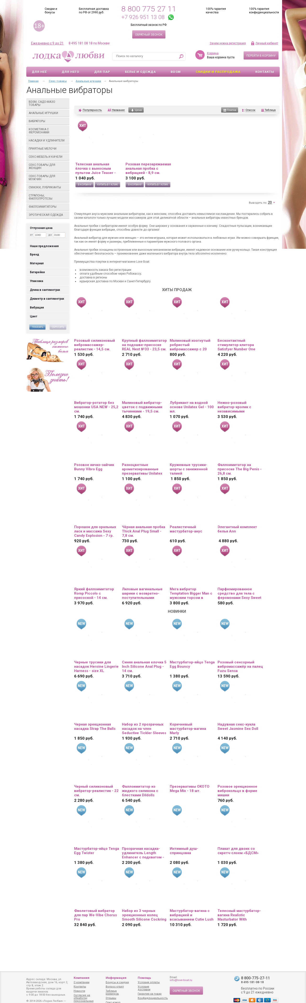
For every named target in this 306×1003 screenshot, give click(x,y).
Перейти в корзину (261, 55)
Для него (70, 72)
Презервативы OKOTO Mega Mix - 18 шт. (189, 788)
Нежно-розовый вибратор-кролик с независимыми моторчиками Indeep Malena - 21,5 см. (236, 407)
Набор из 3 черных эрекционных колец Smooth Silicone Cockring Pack (144, 915)
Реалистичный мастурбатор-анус (186, 529)
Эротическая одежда (48, 215)
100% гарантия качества (216, 10)
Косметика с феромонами (48, 131)
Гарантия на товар (150, 993)
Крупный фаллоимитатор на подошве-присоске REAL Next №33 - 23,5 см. (144, 344)
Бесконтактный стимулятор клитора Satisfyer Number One (236, 344)
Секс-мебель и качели (48, 156)
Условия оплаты (149, 982)
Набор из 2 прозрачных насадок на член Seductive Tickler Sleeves (144, 728)
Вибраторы (48, 121)
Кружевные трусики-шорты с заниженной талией (189, 469)
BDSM (176, 72)
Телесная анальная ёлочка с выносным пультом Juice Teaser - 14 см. (95, 168)
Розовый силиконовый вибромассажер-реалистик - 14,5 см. (94, 344)
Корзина (213, 53)
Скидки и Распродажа (218, 72)
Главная (33, 81)
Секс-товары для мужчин (48, 177)
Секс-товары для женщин (48, 166)
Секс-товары (58, 81)
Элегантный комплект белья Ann (237, 529)
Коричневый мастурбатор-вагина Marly (188, 728)
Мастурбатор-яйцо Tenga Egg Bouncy (192, 664)
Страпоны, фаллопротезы (48, 197)
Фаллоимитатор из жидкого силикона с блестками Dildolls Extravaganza (140, 790)
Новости (79, 990)
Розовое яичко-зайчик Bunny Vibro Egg (94, 467)
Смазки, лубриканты (48, 187)
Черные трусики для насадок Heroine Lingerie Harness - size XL (96, 666)
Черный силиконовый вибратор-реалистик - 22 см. (96, 790)
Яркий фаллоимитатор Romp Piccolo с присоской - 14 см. (94, 593)
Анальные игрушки (48, 113)
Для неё (39, 72)
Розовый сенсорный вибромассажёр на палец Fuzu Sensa (240, 666)
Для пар (102, 72)
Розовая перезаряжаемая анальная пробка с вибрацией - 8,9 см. (148, 168)
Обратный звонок (149, 34)
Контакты (264, 72)
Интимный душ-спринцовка (184, 850)
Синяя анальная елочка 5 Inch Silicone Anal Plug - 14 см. (144, 666)
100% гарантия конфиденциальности (264, 10)
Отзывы (111, 998)
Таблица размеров (112, 992)
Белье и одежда (140, 72)
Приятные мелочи (48, 148)
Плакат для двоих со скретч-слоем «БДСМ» (238, 850)
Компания (81, 978)
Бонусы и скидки (117, 982)
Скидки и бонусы (51, 10)
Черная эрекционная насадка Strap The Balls (94, 726)
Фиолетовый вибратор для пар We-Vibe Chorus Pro (95, 915)
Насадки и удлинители (47, 140)
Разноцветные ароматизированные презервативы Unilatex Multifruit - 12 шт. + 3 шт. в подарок (143, 469)
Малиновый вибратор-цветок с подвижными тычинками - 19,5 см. (142, 407)
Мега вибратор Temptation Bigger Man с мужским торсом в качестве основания (191, 593)
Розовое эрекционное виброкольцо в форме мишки (237, 790)
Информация (116, 978)
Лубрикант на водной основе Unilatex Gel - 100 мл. (192, 407)
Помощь (144, 978)
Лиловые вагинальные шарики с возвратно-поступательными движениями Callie (142, 593)
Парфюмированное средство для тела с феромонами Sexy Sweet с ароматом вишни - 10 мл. (239, 593)
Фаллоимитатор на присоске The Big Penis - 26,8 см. (240, 469)
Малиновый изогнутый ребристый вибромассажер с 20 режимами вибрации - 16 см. (192, 344)
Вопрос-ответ (115, 986)
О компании (81, 982)
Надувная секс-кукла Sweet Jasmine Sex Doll (238, 726)
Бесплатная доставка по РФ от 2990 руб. (94, 10)
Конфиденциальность (153, 998)
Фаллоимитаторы (48, 206)
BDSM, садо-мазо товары (48, 103)
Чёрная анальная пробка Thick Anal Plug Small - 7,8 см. (143, 531)
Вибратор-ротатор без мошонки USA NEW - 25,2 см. (96, 407)
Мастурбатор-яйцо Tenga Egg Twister (96, 850)
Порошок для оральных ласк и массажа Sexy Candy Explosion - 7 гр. (95, 531)
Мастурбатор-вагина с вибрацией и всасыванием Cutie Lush (191, 915)
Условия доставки (144, 988)
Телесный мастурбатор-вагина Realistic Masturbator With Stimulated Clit (239, 915)
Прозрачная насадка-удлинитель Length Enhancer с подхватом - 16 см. (143, 852)
